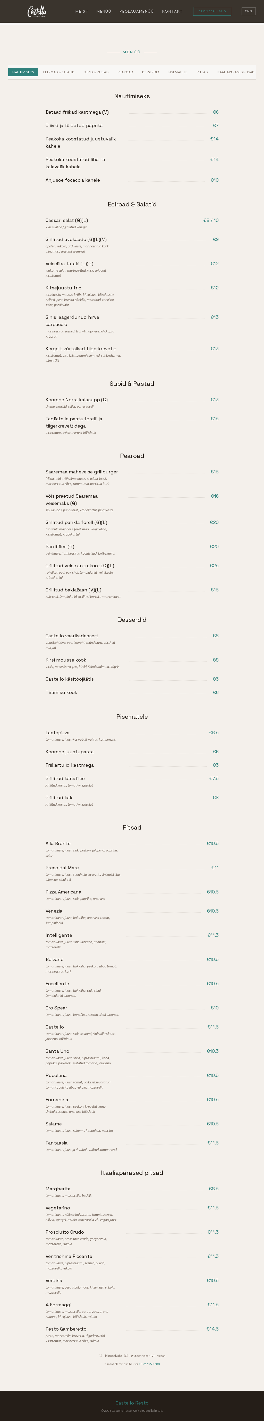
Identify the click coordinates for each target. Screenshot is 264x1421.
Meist (81, 11)
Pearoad (125, 72)
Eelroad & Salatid (58, 72)
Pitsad (202, 72)
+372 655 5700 (149, 1364)
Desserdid (150, 72)
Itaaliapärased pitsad (235, 72)
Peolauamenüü (137, 11)
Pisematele (178, 72)
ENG (248, 11)
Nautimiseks (23, 72)
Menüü (104, 11)
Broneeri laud (212, 11)
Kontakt (172, 11)
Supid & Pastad (96, 72)
